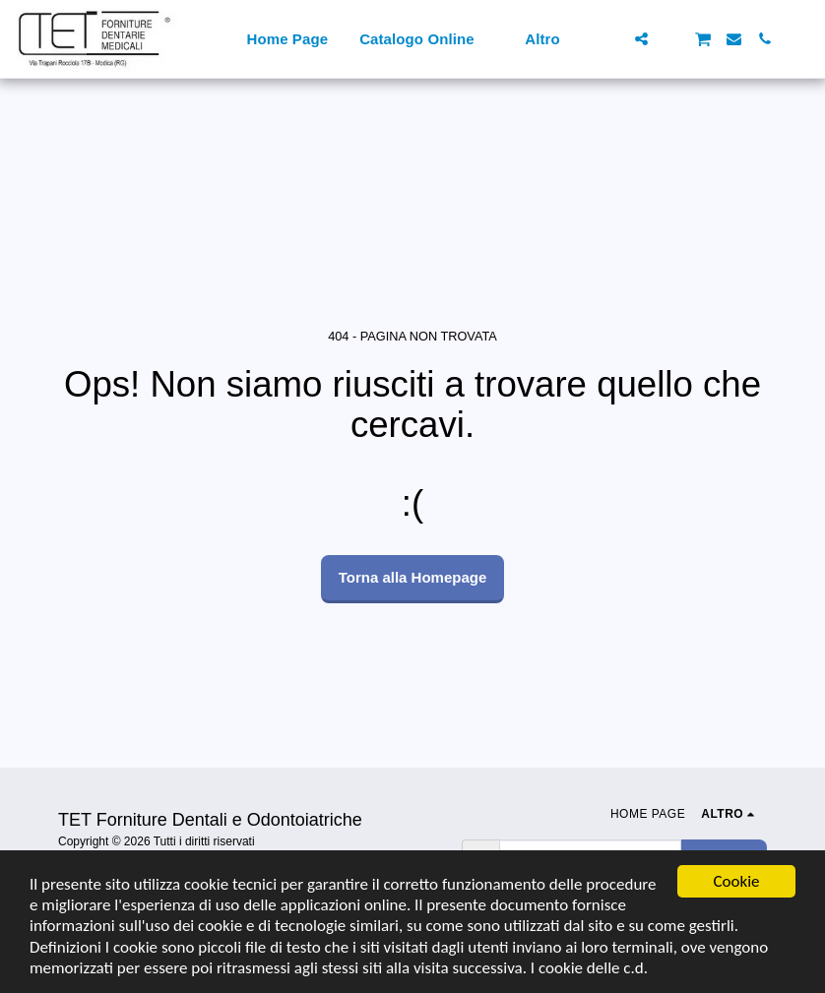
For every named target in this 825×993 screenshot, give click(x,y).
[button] (611, 38)
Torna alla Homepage (413, 577)
